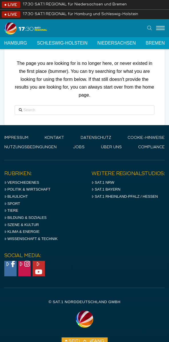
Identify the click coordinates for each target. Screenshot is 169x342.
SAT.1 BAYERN (106, 189)
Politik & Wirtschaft (27, 189)
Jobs (79, 147)
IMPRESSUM (16, 138)
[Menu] (160, 28)
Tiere (11, 210)
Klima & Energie (22, 231)
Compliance (151, 147)
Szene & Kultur (21, 225)
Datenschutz (96, 138)
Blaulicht (16, 196)
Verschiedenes (21, 182)
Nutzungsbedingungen (30, 147)
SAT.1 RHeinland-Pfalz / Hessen (125, 196)
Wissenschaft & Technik (31, 239)
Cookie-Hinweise (146, 138)
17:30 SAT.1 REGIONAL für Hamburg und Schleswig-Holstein (80, 14)
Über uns (111, 147)
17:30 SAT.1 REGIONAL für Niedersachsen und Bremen (75, 4)
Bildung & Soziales (25, 217)
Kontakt (54, 138)
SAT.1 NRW (103, 182)
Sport (12, 203)
